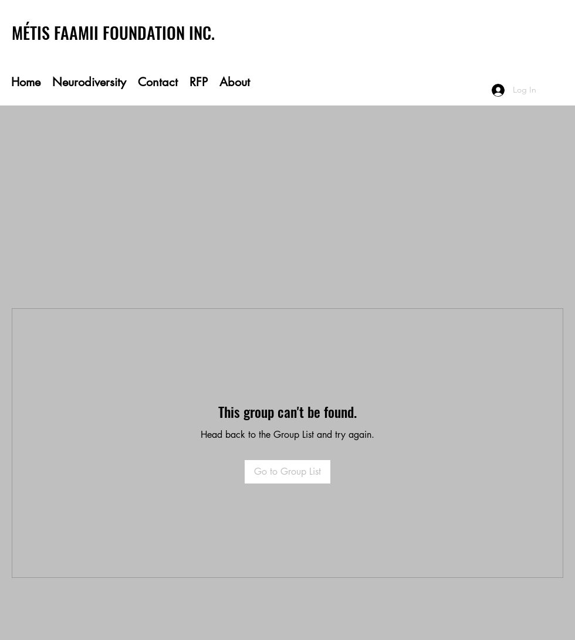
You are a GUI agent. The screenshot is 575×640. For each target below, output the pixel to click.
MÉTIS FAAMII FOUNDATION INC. (113, 33)
